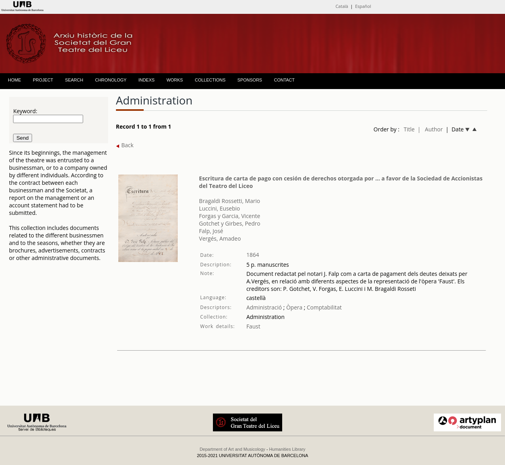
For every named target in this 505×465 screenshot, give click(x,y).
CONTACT (284, 80)
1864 (252, 254)
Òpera (293, 307)
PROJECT (43, 80)
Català (342, 6)
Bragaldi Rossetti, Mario (229, 201)
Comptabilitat (324, 307)
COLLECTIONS (210, 80)
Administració (264, 307)
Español (363, 6)
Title (409, 129)
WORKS (175, 80)
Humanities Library (287, 449)
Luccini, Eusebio (219, 208)
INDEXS (147, 80)
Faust (253, 326)
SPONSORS (249, 80)
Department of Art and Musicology (232, 449)
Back (125, 145)
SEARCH (74, 80)
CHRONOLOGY (110, 80)
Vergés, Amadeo (220, 238)
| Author (430, 129)
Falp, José (211, 231)
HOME (14, 80)
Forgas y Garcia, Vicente (229, 216)
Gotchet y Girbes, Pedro (229, 223)
